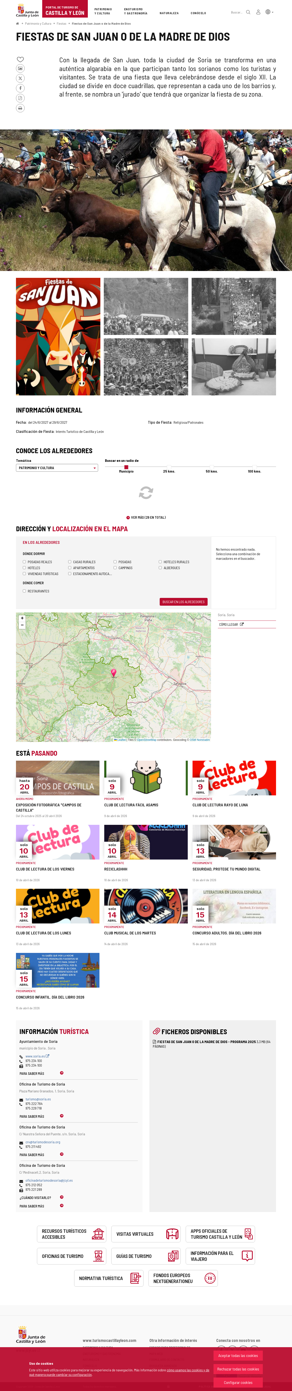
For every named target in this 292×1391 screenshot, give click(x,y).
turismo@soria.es (38, 1099)
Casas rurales (82, 562)
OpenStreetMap (146, 740)
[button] (270, 11)
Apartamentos (81, 567)
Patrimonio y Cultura (38, 23)
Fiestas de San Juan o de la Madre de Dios (101, 23)
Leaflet (120, 740)
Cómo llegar (229, 624)
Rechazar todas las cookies (238, 1368)
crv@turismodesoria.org (43, 1142)
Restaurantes (36, 591)
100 (254, 471)
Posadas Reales (37, 562)
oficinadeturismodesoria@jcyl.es (49, 1180)
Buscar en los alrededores (184, 602)
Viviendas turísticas (40, 573)
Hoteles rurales (174, 562)
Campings (123, 567)
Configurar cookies (238, 1382)
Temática (23, 460)
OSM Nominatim (200, 740)
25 (169, 471)
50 (212, 471)
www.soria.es (37, 1056)
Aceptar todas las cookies (238, 1355)
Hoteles (31, 567)
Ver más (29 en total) (148, 517)
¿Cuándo (35, 1197)
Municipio (126, 471)
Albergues (169, 567)
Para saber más (32, 1073)
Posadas (122, 562)
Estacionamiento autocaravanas (91, 573)
